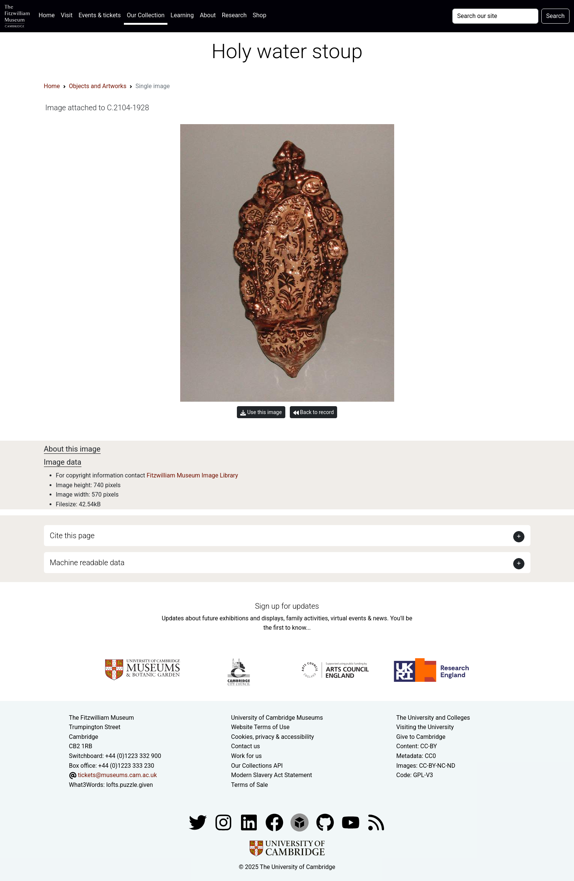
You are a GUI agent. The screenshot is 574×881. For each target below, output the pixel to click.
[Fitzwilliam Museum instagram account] (224, 822)
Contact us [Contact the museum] (245, 746)
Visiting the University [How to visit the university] (425, 727)
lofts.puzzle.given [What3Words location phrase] (129, 784)
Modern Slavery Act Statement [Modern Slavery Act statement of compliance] (271, 775)
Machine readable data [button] (87, 562)
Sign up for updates (287, 606)
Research (234, 15)
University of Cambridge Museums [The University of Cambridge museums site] (277, 717)
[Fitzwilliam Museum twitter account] (198, 822)
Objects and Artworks (98, 86)
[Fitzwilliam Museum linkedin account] (275, 822)
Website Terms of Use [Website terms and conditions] (260, 727)
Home (48, 14)
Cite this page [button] (72, 535)
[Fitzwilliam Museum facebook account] (249, 822)
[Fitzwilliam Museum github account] (326, 822)
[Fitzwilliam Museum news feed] (376, 822)
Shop (259, 15)
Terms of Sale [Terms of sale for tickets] (249, 784)
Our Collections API (257, 765)
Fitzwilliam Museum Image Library (192, 475)
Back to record (313, 412)
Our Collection (145, 15)
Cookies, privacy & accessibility (272, 736)
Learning (182, 15)
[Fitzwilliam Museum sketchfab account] (300, 822)
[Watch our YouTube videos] (351, 822)
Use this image (261, 412)
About (208, 15)
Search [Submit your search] (555, 16)
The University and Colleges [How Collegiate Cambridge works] (433, 717)
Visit (66, 15)
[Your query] (495, 16)
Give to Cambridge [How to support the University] (421, 736)
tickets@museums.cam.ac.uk (117, 775)
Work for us (246, 755)
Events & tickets (99, 15)
